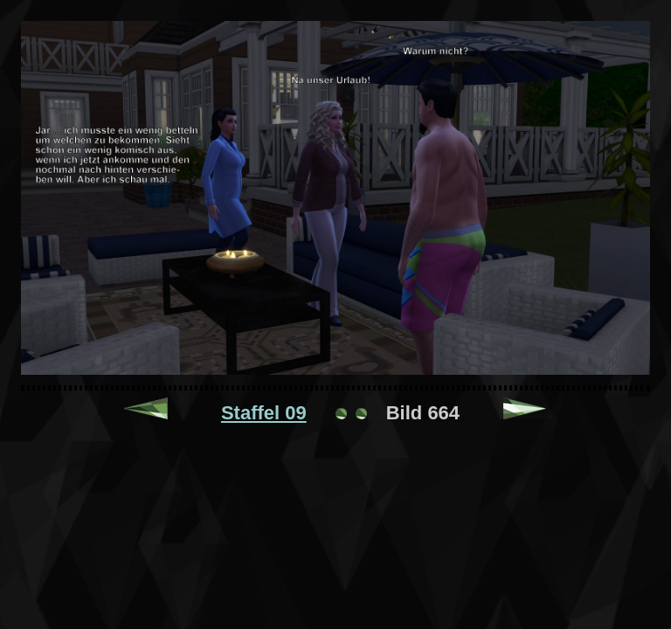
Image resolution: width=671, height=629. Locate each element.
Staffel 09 (264, 413)
